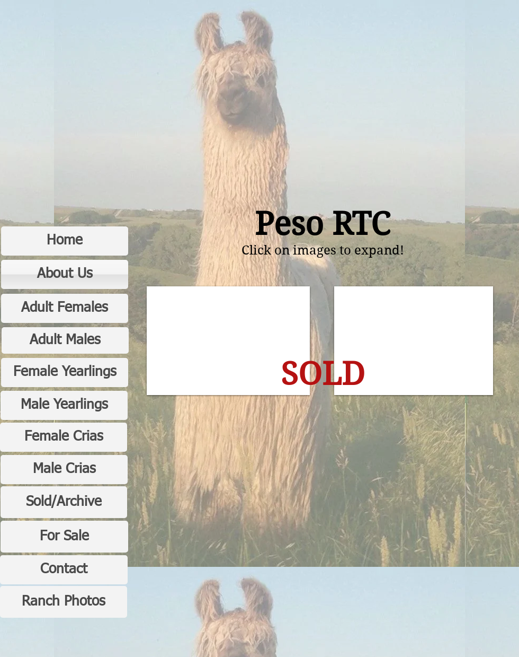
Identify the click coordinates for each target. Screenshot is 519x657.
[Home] (64, 241)
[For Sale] (64, 537)
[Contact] (64, 569)
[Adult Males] (65, 340)
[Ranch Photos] (63, 602)
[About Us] (64, 274)
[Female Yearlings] (64, 372)
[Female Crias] (63, 437)
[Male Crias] (64, 469)
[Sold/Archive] (64, 502)
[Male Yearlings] (64, 405)
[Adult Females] (64, 308)
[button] (228, 340)
